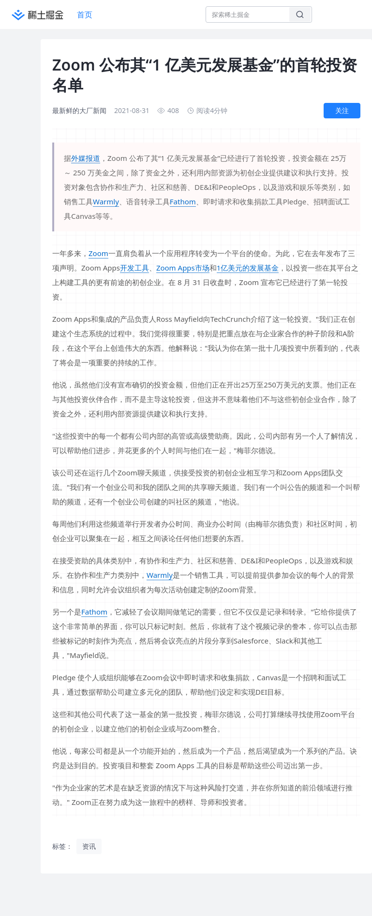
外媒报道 (85, 158)
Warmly (106, 201)
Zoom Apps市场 (182, 267)
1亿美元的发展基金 (248, 267)
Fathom (183, 201)
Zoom (98, 253)
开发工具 (134, 267)
